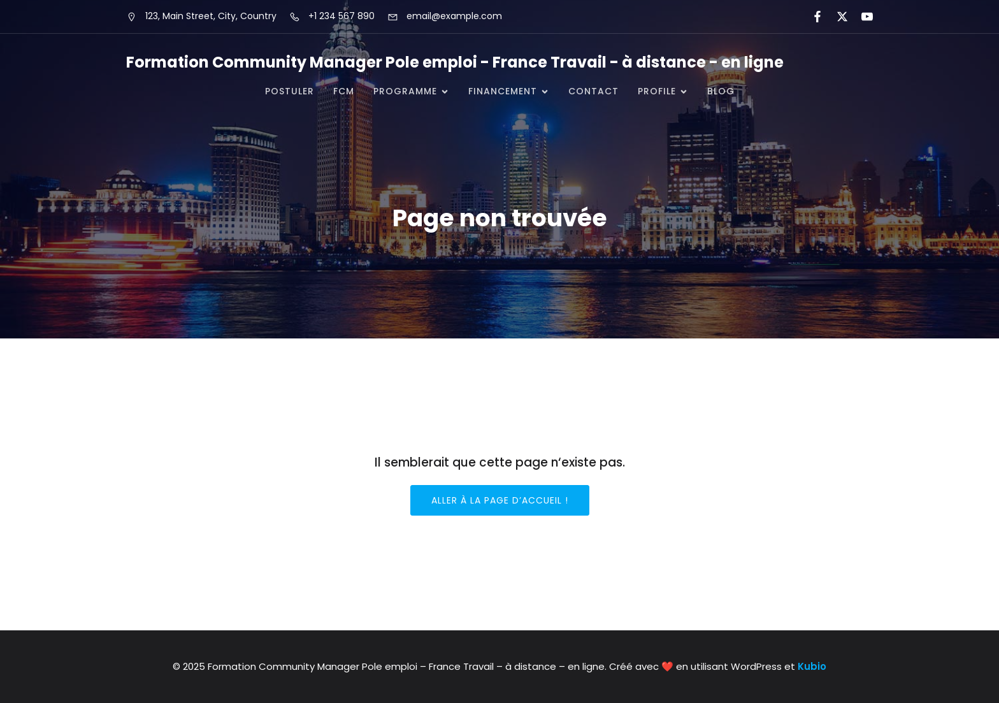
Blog (721, 91)
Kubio (812, 666)
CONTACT (593, 91)
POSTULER (289, 91)
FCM (343, 91)
